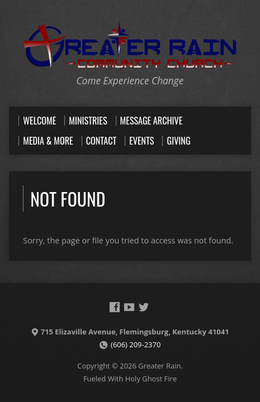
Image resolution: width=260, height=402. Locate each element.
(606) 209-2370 (135, 344)
